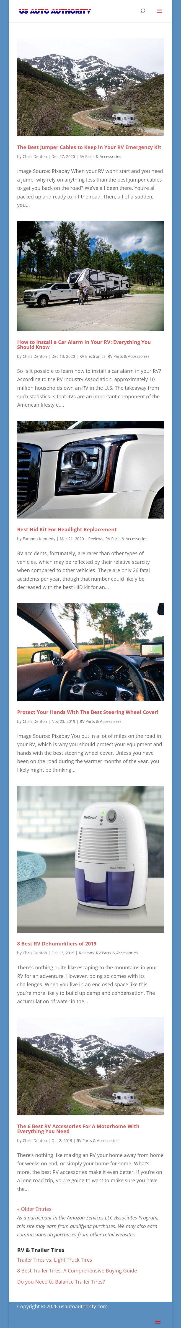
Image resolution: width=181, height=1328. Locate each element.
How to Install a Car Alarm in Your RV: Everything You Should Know (84, 344)
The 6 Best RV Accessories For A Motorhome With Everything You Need (78, 1129)
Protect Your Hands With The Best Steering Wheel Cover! (87, 712)
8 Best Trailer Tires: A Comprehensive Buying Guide (77, 1270)
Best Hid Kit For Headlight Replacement (67, 529)
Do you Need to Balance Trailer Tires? (61, 1281)
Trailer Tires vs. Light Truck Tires (54, 1259)
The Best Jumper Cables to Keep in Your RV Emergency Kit (89, 147)
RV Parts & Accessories (100, 156)
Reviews (95, 538)
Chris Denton (35, 156)
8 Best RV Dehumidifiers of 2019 (56, 943)
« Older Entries (34, 1209)
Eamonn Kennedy (39, 538)
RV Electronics (92, 356)
